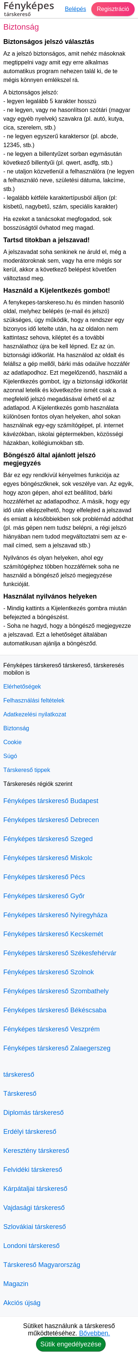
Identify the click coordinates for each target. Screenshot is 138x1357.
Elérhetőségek (22, 686)
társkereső (18, 1074)
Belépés (75, 9)
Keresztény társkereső (36, 1150)
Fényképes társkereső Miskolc (47, 858)
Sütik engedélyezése (70, 1344)
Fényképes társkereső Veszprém (51, 1029)
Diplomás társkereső (33, 1112)
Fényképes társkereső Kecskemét (53, 934)
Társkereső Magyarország (41, 1264)
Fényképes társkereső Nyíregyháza (55, 915)
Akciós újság (21, 1303)
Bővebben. (94, 1333)
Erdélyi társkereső (29, 1131)
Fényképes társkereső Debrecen (51, 820)
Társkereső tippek (26, 770)
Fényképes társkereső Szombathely (56, 991)
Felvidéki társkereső (32, 1169)
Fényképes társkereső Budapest (50, 801)
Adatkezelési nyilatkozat (34, 714)
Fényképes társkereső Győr (44, 896)
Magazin (15, 1283)
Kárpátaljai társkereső (35, 1188)
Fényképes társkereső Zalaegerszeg (56, 1048)
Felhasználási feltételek (33, 700)
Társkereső (19, 1093)
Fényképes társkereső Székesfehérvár (59, 953)
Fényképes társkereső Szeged (48, 839)
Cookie (12, 742)
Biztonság (16, 728)
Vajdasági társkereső (34, 1207)
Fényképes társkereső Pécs (44, 877)
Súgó (10, 756)
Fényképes (28, 10)
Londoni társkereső (31, 1245)
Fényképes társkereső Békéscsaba (54, 1010)
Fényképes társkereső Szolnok (48, 972)
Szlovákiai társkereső (34, 1226)
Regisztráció (113, 9)
